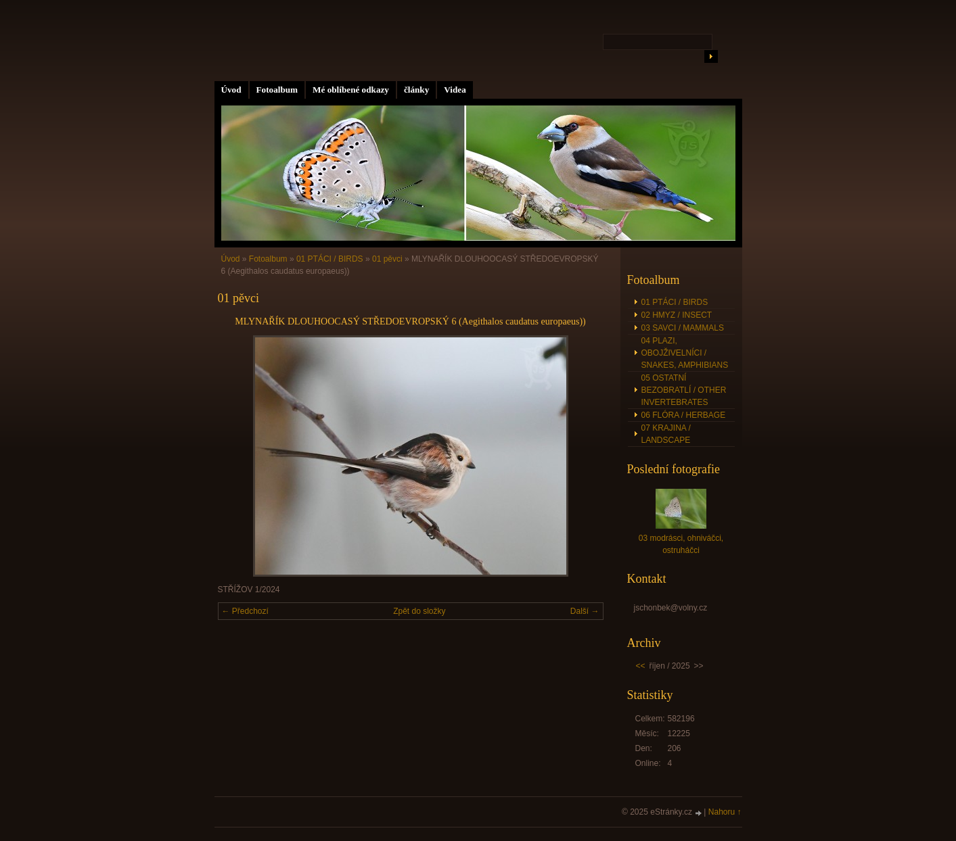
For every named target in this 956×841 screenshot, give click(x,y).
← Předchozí (245, 611)
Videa (454, 90)
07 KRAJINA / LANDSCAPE (666, 434)
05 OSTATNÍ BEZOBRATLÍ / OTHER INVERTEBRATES (684, 390)
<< (640, 666)
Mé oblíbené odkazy (351, 90)
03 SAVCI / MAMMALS (682, 328)
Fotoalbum (277, 90)
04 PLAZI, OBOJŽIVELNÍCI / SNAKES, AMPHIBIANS (685, 353)
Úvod (231, 90)
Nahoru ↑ (725, 812)
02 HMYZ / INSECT (676, 315)
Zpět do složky (419, 611)
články (416, 90)
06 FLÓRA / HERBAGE (683, 415)
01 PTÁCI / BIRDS (329, 259)
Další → (584, 611)
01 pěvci (387, 259)
